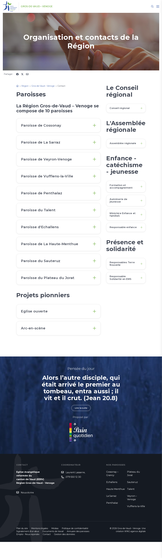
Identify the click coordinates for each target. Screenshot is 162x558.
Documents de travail (52, 547)
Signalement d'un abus (27, 547)
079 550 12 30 (73, 493)
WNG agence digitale (135, 547)
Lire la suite (80, 424)
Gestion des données (64, 550)
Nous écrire (27, 508)
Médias (54, 544)
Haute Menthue (115, 505)
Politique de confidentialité (75, 544)
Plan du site (22, 544)
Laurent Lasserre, (75, 488)
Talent (131, 505)
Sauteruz (132, 498)
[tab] (58, 126)
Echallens (111, 498)
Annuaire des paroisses (78, 547)
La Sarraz (111, 512)
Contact (47, 550)
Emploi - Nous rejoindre (27, 550)
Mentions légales (39, 544)
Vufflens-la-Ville (136, 522)
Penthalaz (112, 519)
